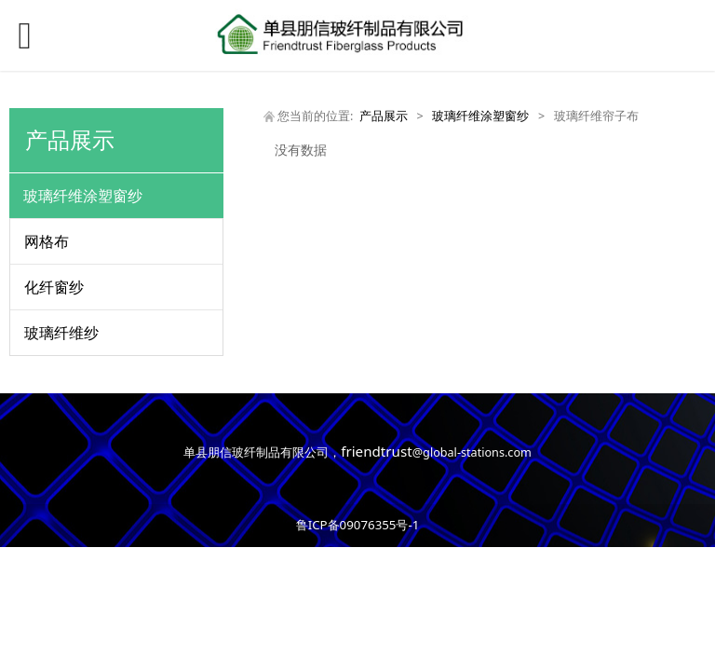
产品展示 (383, 116)
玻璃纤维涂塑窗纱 (82, 195)
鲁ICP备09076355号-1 (358, 524)
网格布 (46, 241)
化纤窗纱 (54, 287)
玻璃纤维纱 (61, 332)
